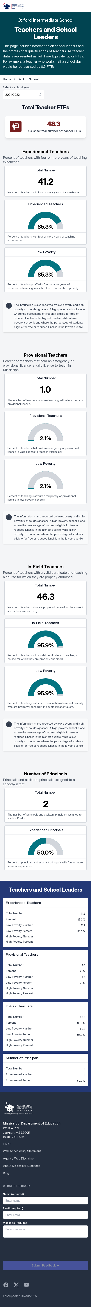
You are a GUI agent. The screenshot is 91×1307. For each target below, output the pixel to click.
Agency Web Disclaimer (19, 1158)
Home (7, 79)
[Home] (13, 6)
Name (13, 1194)
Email (13, 1208)
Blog (6, 1173)
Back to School (28, 79)
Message (15, 1222)
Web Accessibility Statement (22, 1151)
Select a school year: (16, 87)
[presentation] (31, 1249)
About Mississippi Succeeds (21, 1166)
